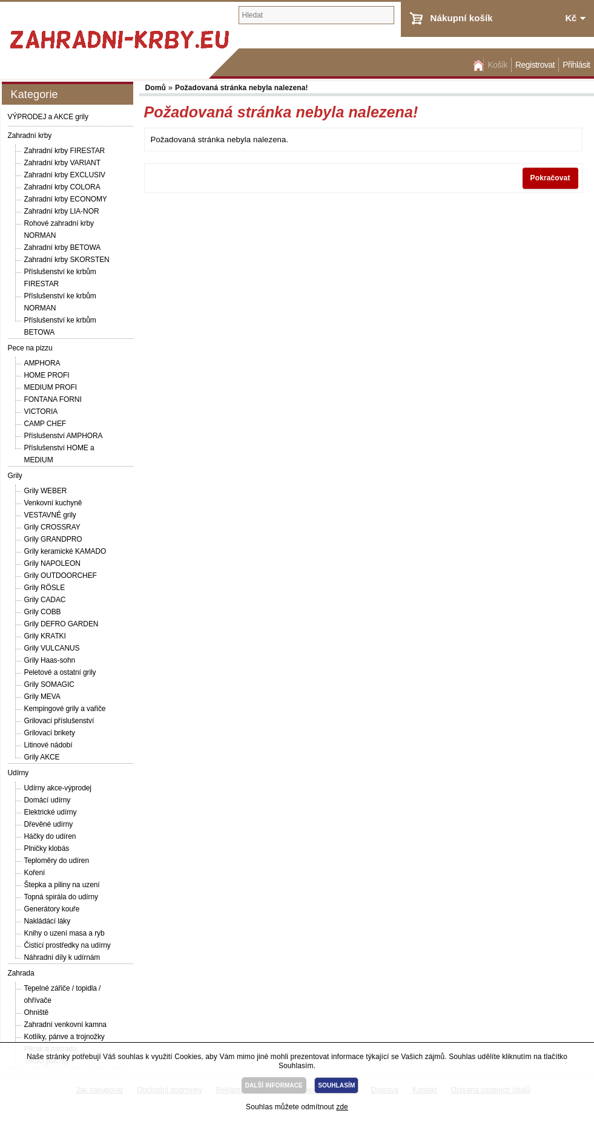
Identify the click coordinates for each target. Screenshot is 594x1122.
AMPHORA (42, 363)
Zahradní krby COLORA (62, 187)
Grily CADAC (45, 599)
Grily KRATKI (45, 636)
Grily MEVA (42, 696)
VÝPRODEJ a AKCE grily (48, 117)
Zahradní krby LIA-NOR (61, 211)
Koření (34, 872)
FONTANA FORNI (53, 399)
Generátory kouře (52, 909)
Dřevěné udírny (48, 824)
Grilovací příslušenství (59, 721)
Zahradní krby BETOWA (62, 247)
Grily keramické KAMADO (65, 551)
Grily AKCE (42, 757)
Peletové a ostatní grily (60, 672)
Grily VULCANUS (52, 648)
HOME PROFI (47, 375)
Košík (497, 65)
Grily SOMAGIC (49, 684)
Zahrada (21, 973)
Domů (477, 65)
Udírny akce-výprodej (57, 788)
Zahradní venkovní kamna (65, 1024)
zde (342, 1107)
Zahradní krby (30, 135)
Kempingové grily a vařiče (65, 708)
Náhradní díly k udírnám (62, 957)
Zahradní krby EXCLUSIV (65, 175)
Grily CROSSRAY (52, 527)
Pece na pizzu (30, 348)
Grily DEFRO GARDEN (61, 624)
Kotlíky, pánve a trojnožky (64, 1036)
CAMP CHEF (45, 423)
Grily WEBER (45, 491)
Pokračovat (550, 178)
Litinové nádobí (48, 745)
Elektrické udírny (50, 812)
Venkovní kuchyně (53, 503)
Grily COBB (42, 612)
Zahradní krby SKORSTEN (67, 259)
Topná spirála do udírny (61, 897)
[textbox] (316, 15)
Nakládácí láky (47, 921)
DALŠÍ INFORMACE (274, 1085)
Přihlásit (576, 65)
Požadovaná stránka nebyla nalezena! (241, 88)
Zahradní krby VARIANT (62, 163)
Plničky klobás (47, 848)
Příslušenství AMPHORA (63, 435)
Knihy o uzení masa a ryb (64, 933)
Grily (15, 475)
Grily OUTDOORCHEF (60, 575)
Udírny (18, 773)
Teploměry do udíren (57, 860)
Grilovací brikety (49, 733)
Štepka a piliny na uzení (62, 885)
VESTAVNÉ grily (50, 515)
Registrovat (535, 65)
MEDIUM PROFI (50, 387)
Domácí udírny (47, 800)
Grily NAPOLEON (52, 563)
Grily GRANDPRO (53, 539)
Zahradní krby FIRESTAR (64, 150)
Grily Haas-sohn (50, 660)
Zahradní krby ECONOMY (65, 199)
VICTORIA (41, 411)
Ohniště (36, 1012)
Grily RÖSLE (44, 587)
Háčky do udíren (50, 836)
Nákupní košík (462, 18)
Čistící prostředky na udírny (67, 945)
